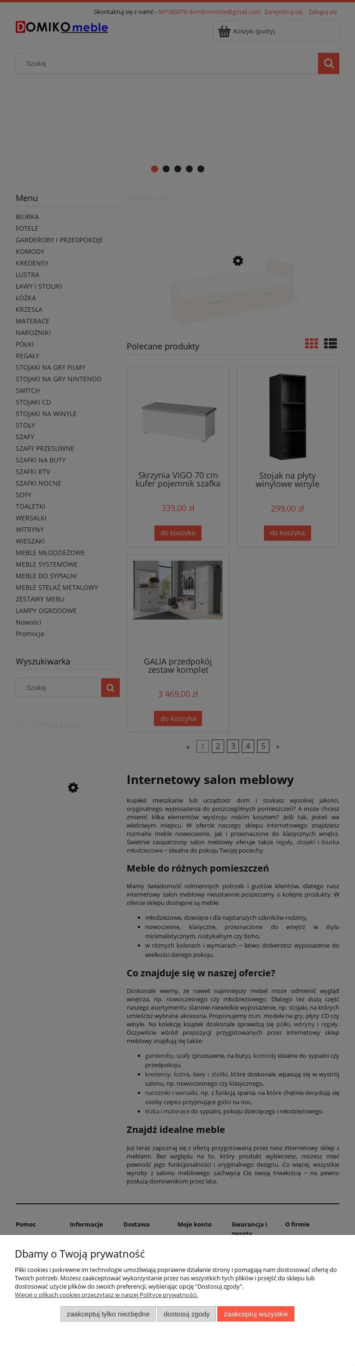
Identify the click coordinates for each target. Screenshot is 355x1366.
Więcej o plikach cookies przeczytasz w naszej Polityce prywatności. (106, 1294)
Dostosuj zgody (187, 1314)
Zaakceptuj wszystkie (256, 1314)
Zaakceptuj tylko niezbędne (108, 1314)
